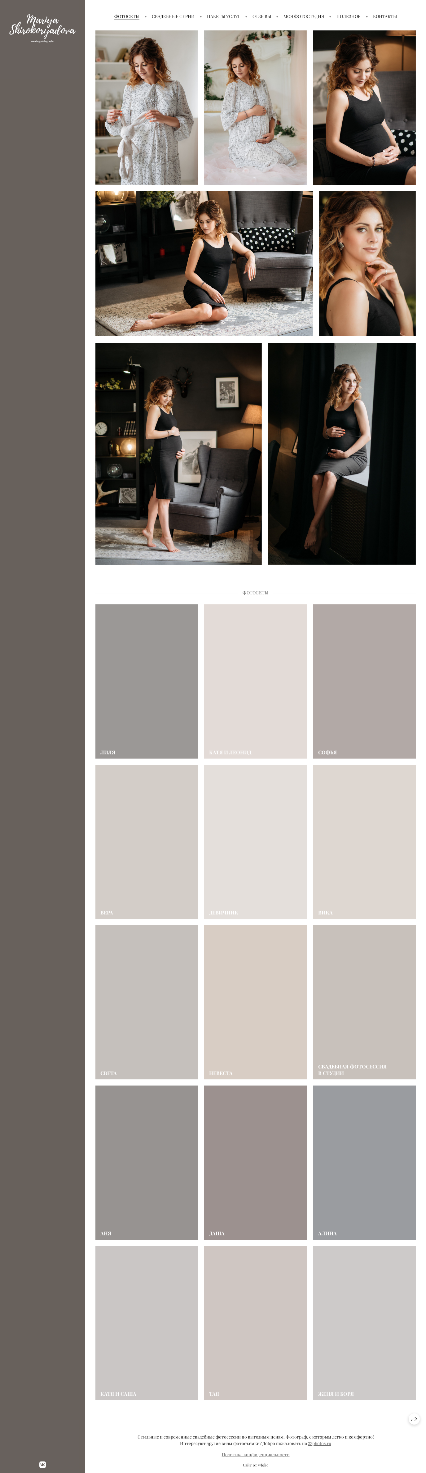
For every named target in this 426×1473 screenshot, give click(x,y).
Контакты (385, 16)
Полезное (348, 16)
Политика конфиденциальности (256, 1454)
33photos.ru (319, 1443)
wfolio (263, 1464)
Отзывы (262, 16)
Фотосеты (126, 16)
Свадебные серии (173, 16)
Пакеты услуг (223, 16)
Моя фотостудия (303, 16)
